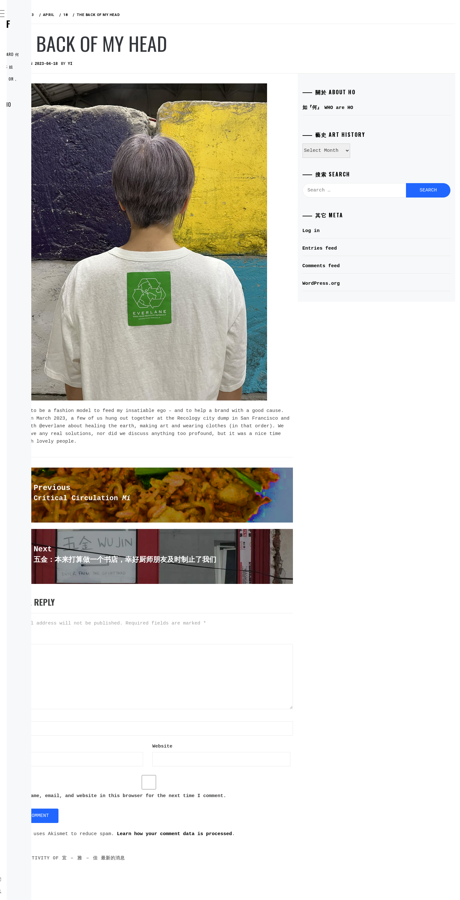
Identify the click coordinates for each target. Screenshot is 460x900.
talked (224, 412)
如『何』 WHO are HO (49, 104)
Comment (113, 628)
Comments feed (354, 266)
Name (109, 705)
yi (166, 64)
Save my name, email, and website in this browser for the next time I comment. (211, 816)
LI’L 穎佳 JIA (38, 147)
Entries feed (353, 248)
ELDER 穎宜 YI (40, 118)
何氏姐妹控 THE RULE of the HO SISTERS (49, 29)
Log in (344, 231)
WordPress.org (354, 283)
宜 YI (111, 449)
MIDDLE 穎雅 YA (42, 132)
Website (111, 767)
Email (111, 736)
